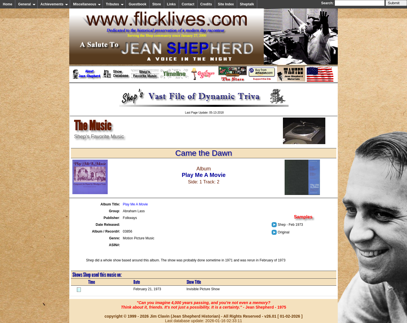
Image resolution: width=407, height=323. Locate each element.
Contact (188, 4)
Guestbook (137, 4)
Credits (206, 4)
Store (156, 4)
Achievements (54, 4)
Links (171, 4)
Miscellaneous (87, 4)
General (27, 4)
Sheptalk (247, 4)
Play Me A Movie (135, 204)
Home (7, 4)
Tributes (115, 4)
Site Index (226, 4)
